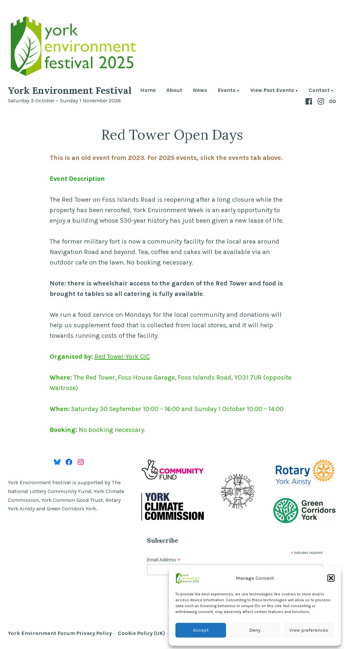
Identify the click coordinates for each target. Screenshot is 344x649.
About (174, 90)
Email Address (163, 560)
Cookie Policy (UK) (141, 633)
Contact (319, 90)
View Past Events (272, 90)
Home (148, 90)
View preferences (308, 630)
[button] (331, 578)
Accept (201, 630)
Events (227, 90)
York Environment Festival (70, 90)
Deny (254, 630)
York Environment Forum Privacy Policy (60, 633)
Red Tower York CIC (122, 356)
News (200, 90)
